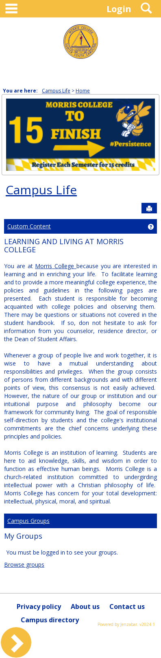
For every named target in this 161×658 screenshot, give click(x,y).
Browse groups (24, 564)
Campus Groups (28, 521)
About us (85, 606)
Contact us (127, 606)
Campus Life (56, 90)
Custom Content (29, 226)
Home (83, 90)
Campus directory (50, 619)
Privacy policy (39, 606)
